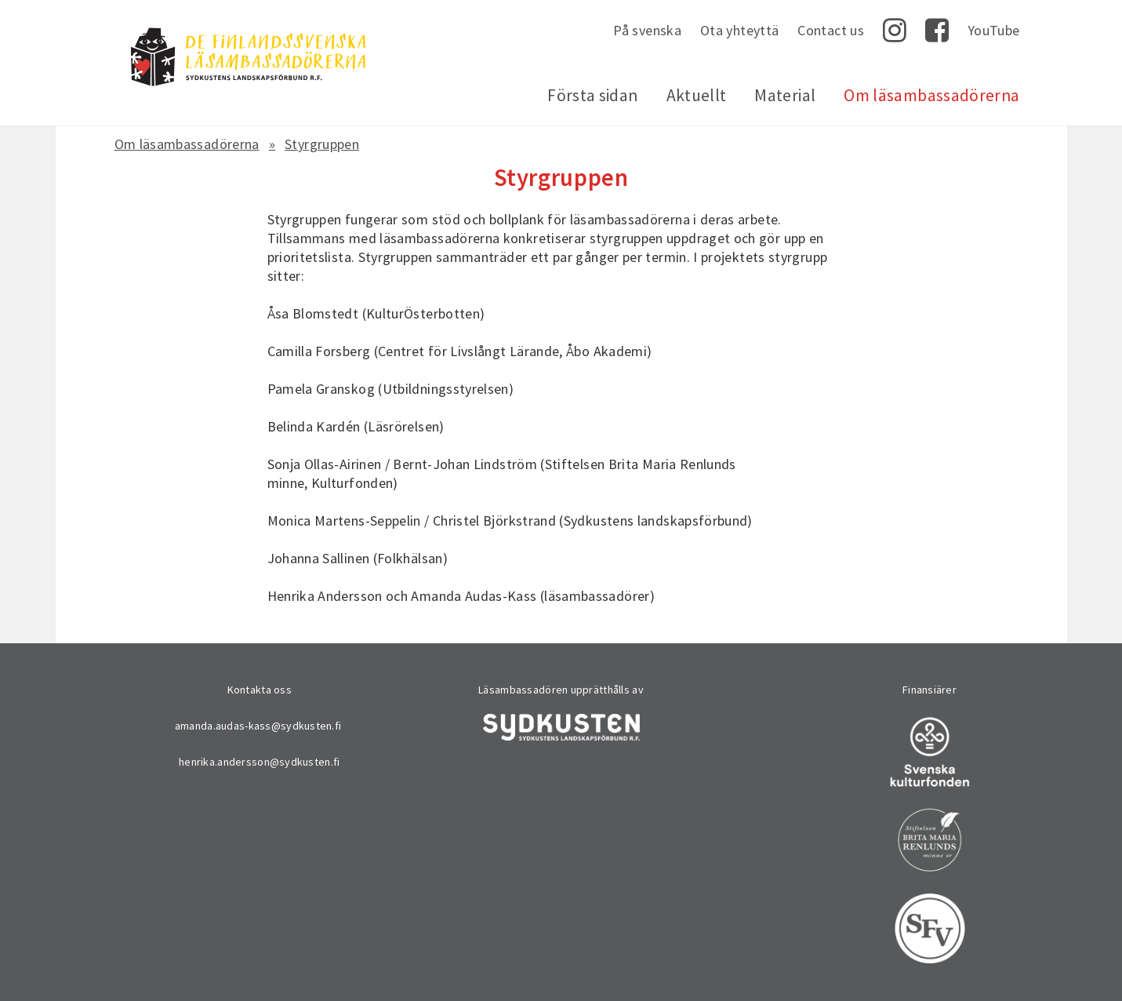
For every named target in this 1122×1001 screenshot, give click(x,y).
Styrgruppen (322, 144)
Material (784, 95)
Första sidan (592, 95)
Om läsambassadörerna (931, 95)
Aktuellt (696, 95)
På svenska (647, 30)
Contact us (830, 30)
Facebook (937, 30)
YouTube (994, 30)
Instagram (894, 30)
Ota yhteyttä (739, 30)
